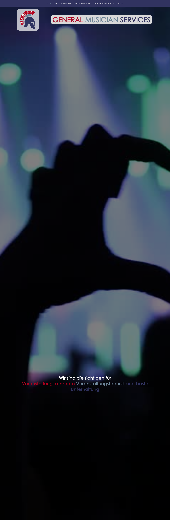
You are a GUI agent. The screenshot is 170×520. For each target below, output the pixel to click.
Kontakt (120, 3)
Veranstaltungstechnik (82, 3)
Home (49, 3)
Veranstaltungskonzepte (63, 3)
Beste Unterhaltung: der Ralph (104, 3)
